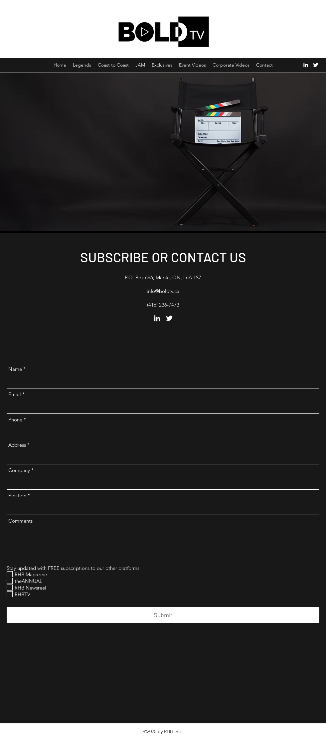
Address (17, 444)
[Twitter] (315, 65)
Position (17, 495)
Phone (15, 419)
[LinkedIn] (305, 65)
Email (14, 394)
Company (19, 470)
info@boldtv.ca (163, 291)
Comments (20, 520)
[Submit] (163, 615)
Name (15, 369)
